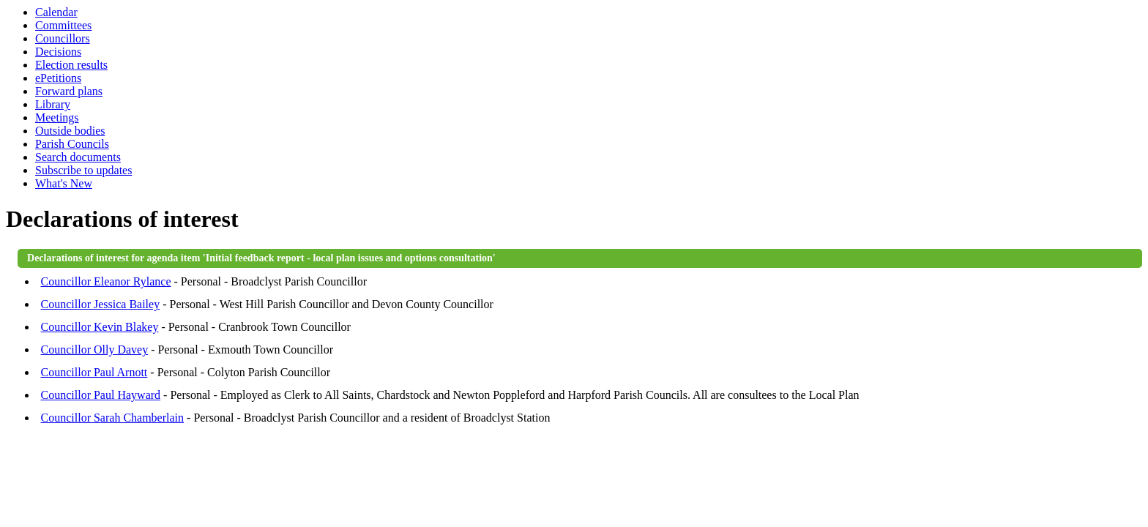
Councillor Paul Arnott (94, 372)
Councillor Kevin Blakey (100, 327)
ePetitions (58, 78)
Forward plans (68, 91)
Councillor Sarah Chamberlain (112, 417)
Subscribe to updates (83, 170)
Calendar (56, 12)
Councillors (62, 38)
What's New (63, 183)
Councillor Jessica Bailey (100, 304)
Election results (71, 65)
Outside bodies (70, 130)
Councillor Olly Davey (95, 349)
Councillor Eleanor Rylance (106, 281)
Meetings (57, 117)
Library (52, 104)
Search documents (78, 157)
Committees (63, 25)
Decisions (58, 51)
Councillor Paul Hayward (101, 395)
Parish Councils (72, 144)
